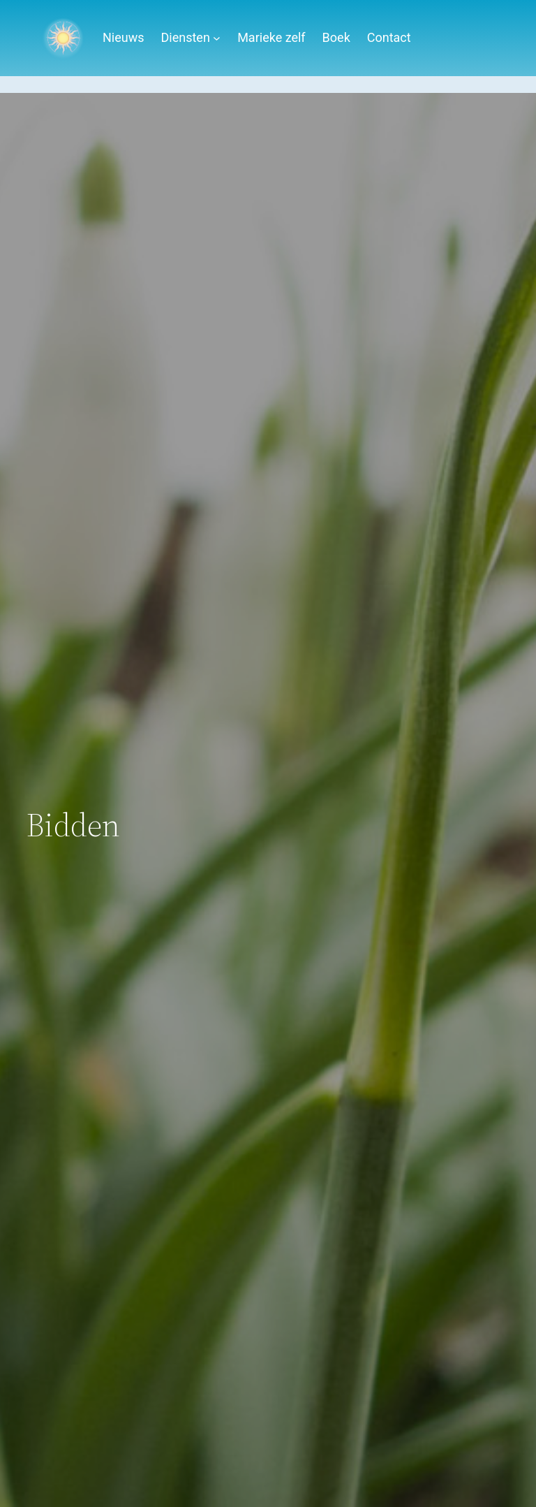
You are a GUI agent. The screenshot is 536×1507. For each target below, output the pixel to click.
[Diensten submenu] (217, 38)
